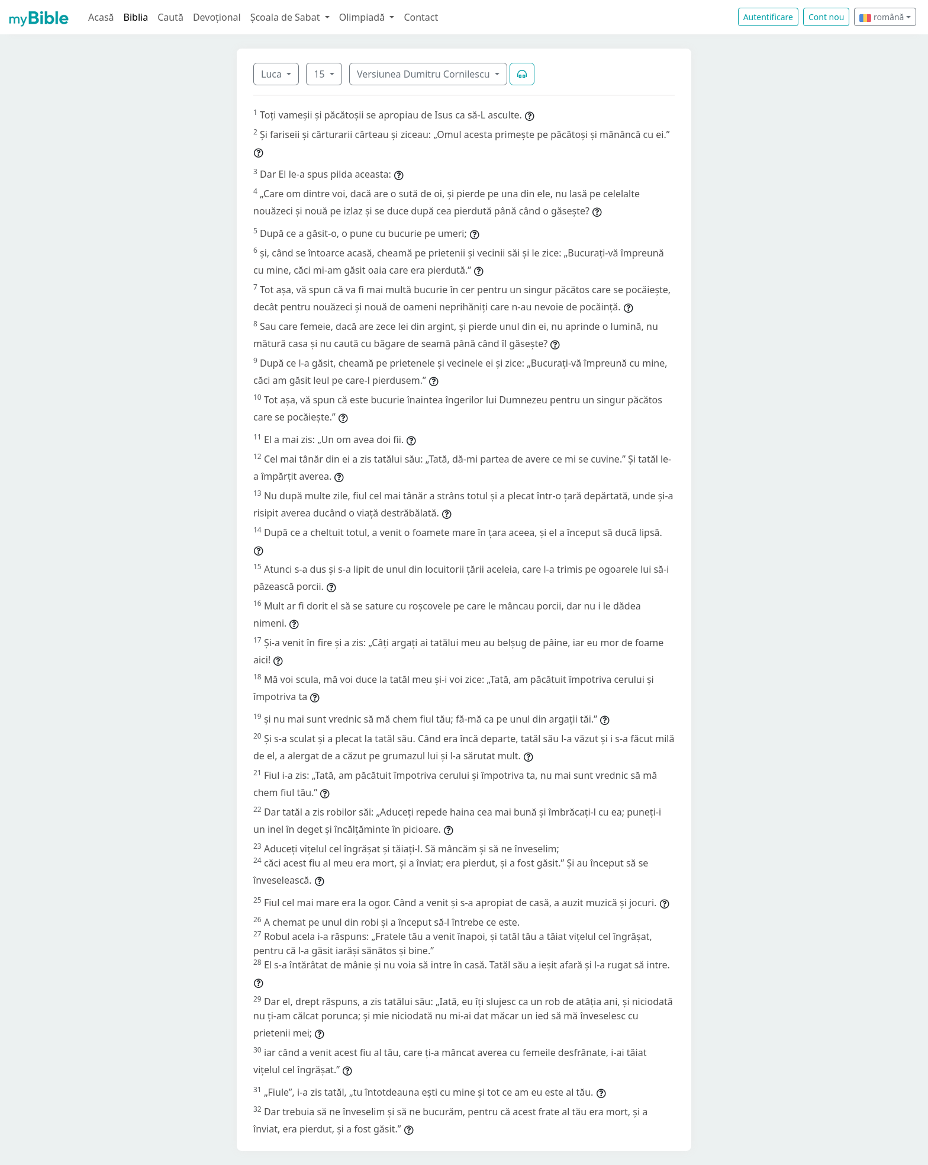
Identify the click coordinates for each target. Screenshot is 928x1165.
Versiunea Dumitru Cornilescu (424, 74)
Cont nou (826, 17)
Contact (421, 17)
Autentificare (768, 17)
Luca (272, 74)
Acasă (101, 17)
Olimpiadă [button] (363, 17)
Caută (170, 17)
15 (320, 74)
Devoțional (217, 17)
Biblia (136, 17)
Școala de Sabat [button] (286, 17)
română (881, 17)
